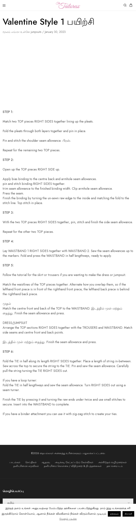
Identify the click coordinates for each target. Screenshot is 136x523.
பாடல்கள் (14, 462)
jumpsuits (36, 32)
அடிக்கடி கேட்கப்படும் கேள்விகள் (74, 462)
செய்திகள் (31, 462)
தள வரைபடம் (115, 466)
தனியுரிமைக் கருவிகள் (26, 466)
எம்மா (15, 32)
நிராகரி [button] (128, 514)
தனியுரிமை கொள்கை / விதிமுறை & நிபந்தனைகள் (73, 466)
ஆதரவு (46, 462)
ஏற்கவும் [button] (114, 514)
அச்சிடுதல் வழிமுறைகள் (112, 462)
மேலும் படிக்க (68, 519)
